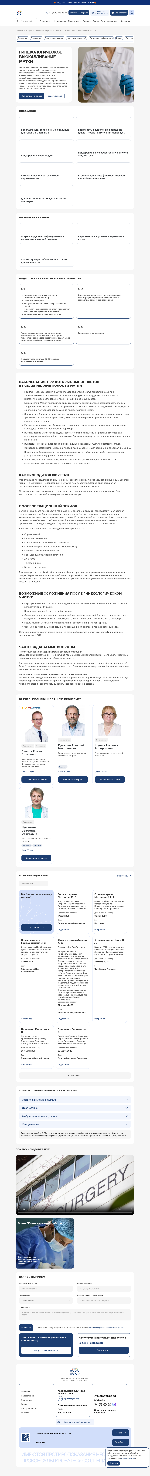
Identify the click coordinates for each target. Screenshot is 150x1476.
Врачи (87, 21)
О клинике (46, 21)
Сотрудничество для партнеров (105, 1412)
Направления (60, 21)
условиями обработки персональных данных (106, 1329)
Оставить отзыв (36, 928)
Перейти (120, 1434)
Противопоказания (54, 38)
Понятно (113, 1463)
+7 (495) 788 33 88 (91, 1344)
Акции (96, 21)
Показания (36, 38)
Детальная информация (101, 38)
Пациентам (74, 21)
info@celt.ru (100, 1401)
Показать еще (75, 1076)
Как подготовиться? (76, 38)
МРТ (92, 2)
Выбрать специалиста (46, 1352)
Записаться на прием (79, 13)
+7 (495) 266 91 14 (117, 1136)
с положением (128, 1458)
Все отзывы (124, 876)
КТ (86, 2)
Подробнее (63, 930)
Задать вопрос (56, 96)
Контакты (126, 21)
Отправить (26, 1329)
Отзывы (130, 38)
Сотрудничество (110, 21)
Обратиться (104, 1352)
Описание (22, 38)
